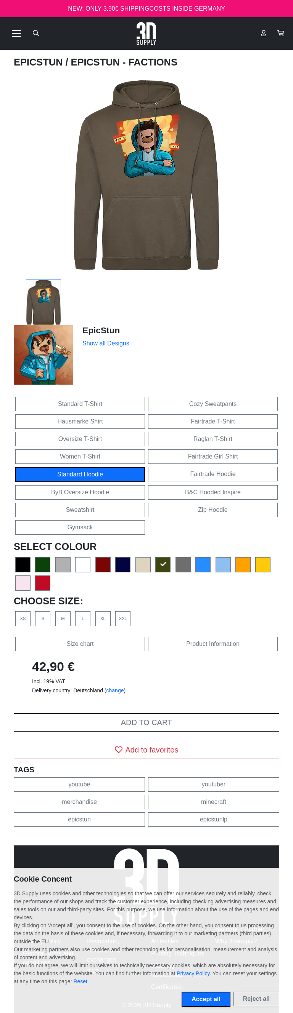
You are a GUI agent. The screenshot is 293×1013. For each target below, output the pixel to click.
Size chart (79, 644)
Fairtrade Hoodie (212, 474)
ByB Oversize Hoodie (80, 492)
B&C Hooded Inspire (213, 492)
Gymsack (80, 527)
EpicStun (39, 62)
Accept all (206, 999)
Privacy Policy (193, 973)
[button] (280, 33)
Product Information (213, 644)
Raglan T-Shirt (212, 439)
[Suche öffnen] (35, 33)
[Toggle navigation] (16, 33)
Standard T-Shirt (80, 404)
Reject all (256, 998)
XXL (123, 618)
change (115, 690)
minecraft (213, 802)
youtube (79, 784)
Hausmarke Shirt (80, 421)
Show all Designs (105, 343)
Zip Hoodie (212, 510)
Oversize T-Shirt (80, 439)
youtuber (213, 784)
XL (103, 618)
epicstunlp (213, 819)
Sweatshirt (80, 510)
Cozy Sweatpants (213, 404)
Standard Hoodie (80, 474)
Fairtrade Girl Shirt (213, 456)
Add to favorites (147, 750)
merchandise (79, 802)
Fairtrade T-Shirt (213, 421)
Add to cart (146, 722)
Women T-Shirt (80, 456)
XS (23, 618)
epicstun (79, 819)
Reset (80, 981)
